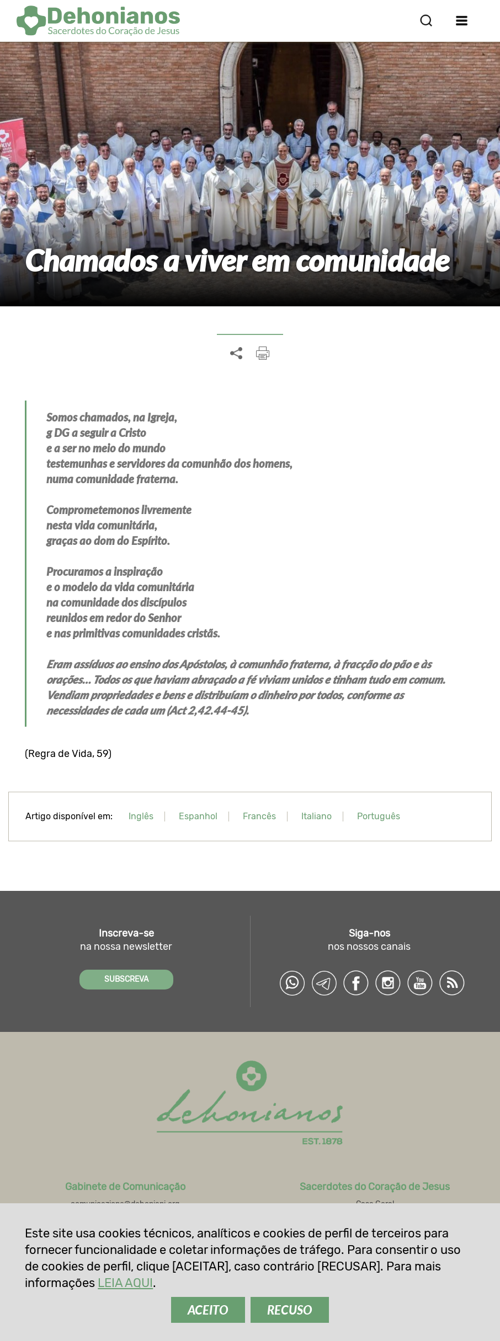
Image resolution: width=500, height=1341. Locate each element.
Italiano (316, 816)
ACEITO (208, 1309)
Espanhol (198, 816)
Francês (259, 816)
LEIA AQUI (125, 1282)
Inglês (141, 816)
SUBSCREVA (126, 979)
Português (378, 816)
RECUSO (289, 1309)
